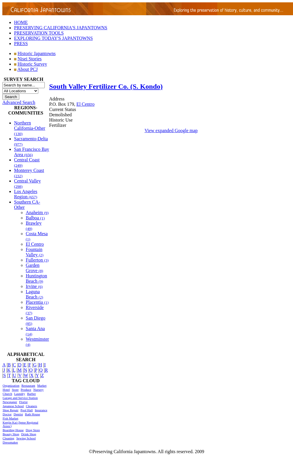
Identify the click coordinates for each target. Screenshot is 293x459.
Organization (11, 385)
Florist (23, 402)
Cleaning (8, 438)
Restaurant (28, 385)
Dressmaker (10, 442)
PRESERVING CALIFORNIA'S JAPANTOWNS (60, 27)
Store (15, 389)
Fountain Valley (34, 252)
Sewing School (26, 438)
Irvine (34, 286)
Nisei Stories (30, 58)
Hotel (6, 389)
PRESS (21, 43)
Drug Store (33, 430)
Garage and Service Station (20, 398)
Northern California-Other (29, 128)
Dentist (18, 414)
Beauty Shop (11, 434)
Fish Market (10, 418)
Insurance (41, 410)
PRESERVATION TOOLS (39, 32)
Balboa (35, 217)
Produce (26, 389)
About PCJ (27, 69)
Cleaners (31, 406)
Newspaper (10, 402)
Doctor (7, 414)
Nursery (38, 389)
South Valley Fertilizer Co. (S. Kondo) (106, 86)
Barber (31, 393)
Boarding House (13, 430)
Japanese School (13, 406)
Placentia (37, 302)
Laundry (19, 393)
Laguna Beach (34, 294)
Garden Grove (34, 268)
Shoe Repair (10, 410)
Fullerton (37, 259)
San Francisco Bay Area (31, 152)
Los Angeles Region (25, 194)
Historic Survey (32, 64)
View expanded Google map (171, 130)
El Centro (35, 244)
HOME (21, 22)
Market (41, 385)
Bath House (32, 414)
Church (7, 393)
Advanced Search (18, 102)
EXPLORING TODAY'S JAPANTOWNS (53, 38)
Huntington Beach (36, 278)
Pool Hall (26, 410)
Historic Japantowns (37, 53)
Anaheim (37, 212)
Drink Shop (28, 434)
